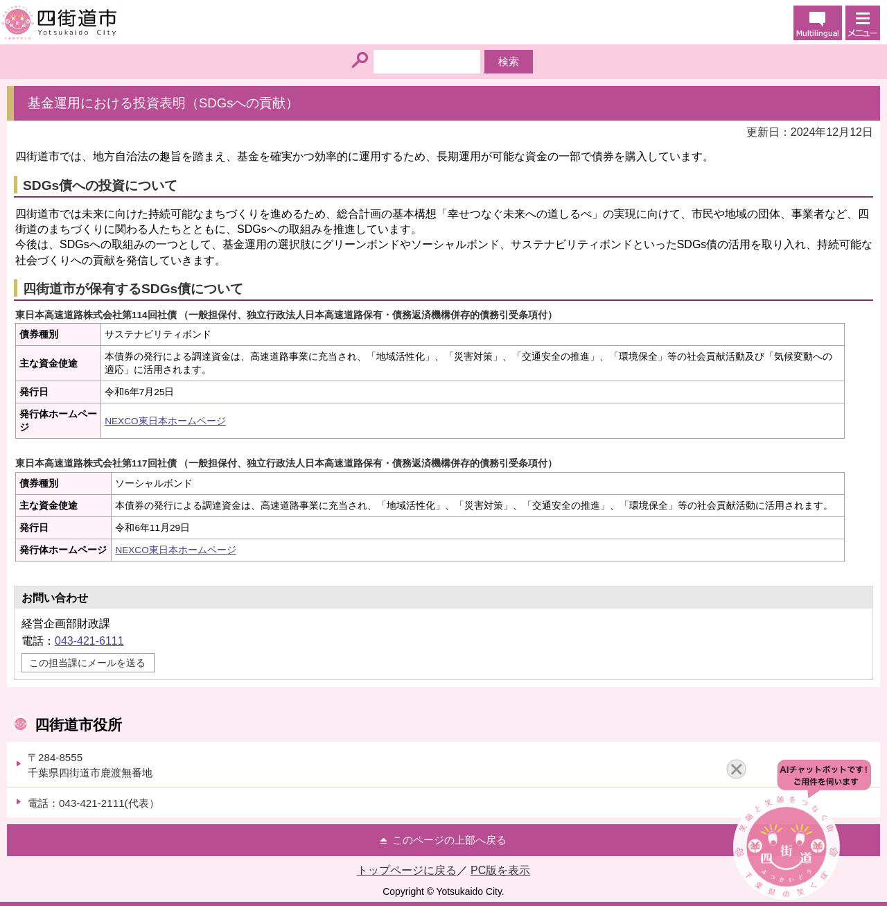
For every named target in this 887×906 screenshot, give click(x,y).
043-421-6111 (89, 641)
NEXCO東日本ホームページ (165, 421)
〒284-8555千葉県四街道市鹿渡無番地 (90, 764)
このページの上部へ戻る (449, 840)
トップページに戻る (407, 870)
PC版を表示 (500, 870)
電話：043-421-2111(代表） (93, 803)
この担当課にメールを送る (87, 662)
